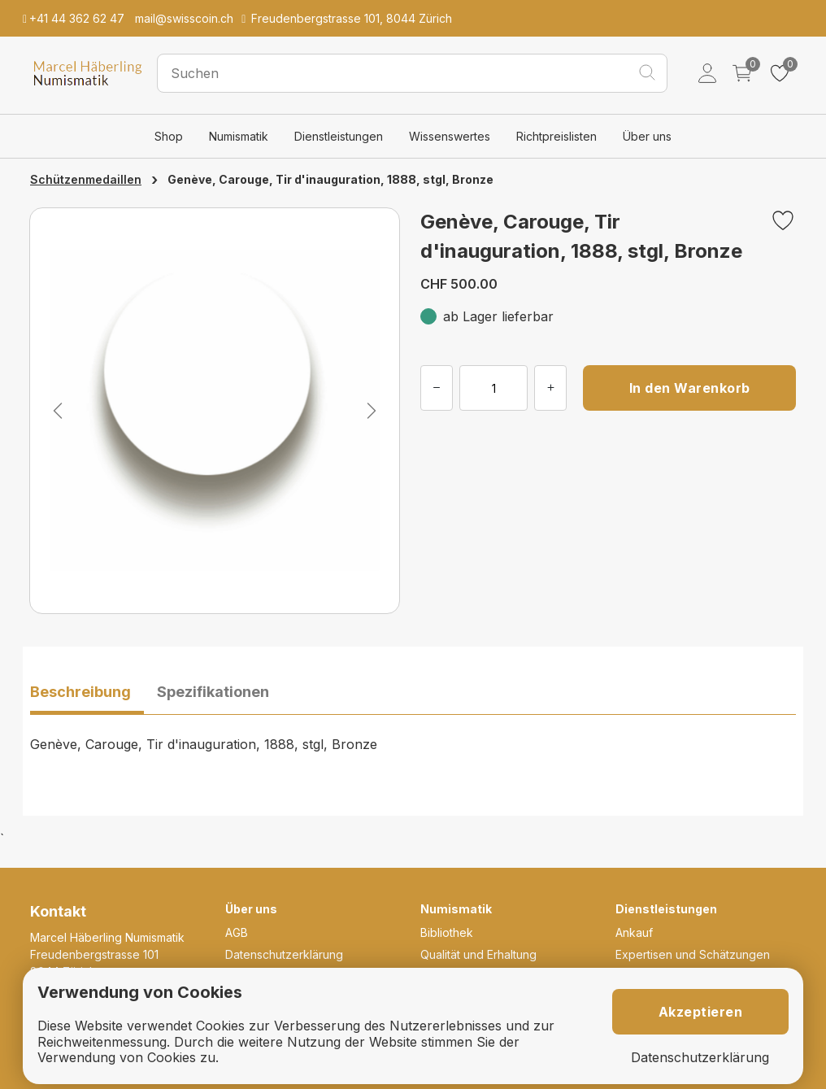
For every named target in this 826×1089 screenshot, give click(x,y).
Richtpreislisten (556, 136)
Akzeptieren (701, 1012)
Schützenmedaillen (85, 179)
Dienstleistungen (338, 136)
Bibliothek (446, 932)
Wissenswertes (449, 136)
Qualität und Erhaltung (478, 954)
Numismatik (238, 136)
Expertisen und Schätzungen (692, 954)
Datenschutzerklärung (284, 954)
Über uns (647, 136)
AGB (236, 932)
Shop (168, 136)
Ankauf (634, 932)
